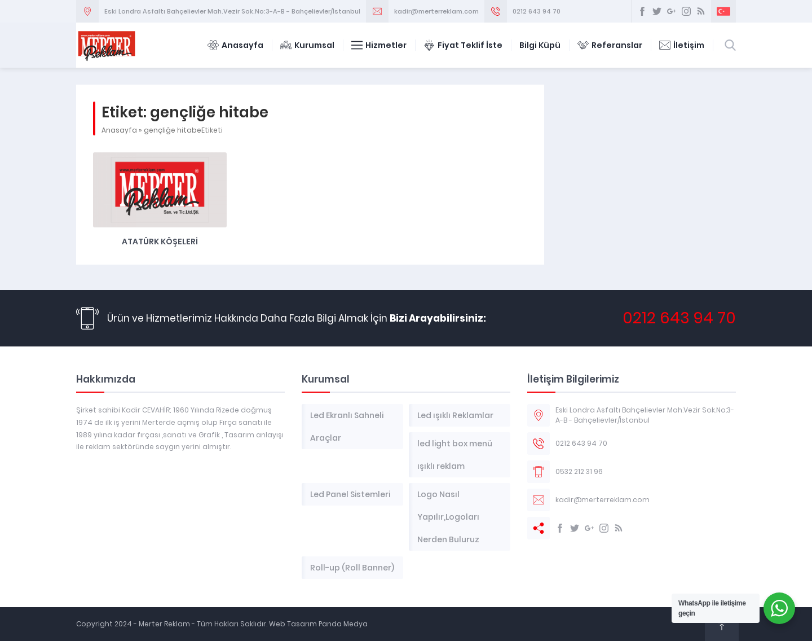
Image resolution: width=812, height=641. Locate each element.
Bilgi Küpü (540, 45)
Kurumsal (307, 45)
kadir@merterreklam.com (436, 11)
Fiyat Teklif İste (462, 45)
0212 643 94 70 (537, 11)
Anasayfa (235, 45)
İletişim (681, 45)
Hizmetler (379, 45)
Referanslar (609, 45)
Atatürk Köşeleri (160, 241)
